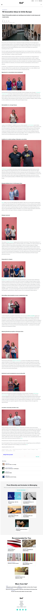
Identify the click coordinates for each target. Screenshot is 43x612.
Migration (25, 449)
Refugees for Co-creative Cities (7, 279)
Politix (3, 202)
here (21, 438)
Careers (21, 603)
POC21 (18, 427)
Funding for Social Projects (17, 449)
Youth (14, 450)
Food (10, 449)
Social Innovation (9, 450)
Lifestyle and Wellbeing (8, 467)
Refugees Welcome (10, 242)
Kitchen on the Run (30, 315)
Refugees (33, 449)
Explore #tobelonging (22, 490)
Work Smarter (18, 528)
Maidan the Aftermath (17, 360)
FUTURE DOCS (4, 169)
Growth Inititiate (30, 125)
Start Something (10, 548)
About (21, 602)
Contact (21, 601)
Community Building (5, 449)
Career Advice (7, 463)
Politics (29, 449)
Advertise (21, 604)
